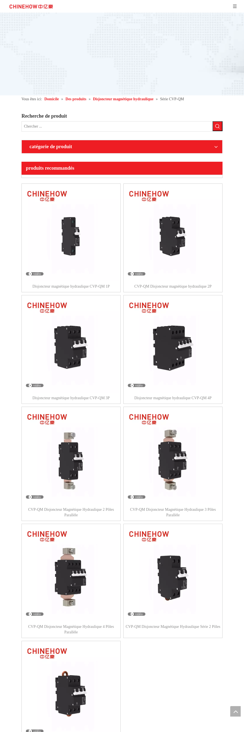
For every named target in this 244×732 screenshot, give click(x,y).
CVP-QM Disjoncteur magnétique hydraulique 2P (173, 286)
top (235, 711)
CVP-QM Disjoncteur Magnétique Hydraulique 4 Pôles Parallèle (71, 629)
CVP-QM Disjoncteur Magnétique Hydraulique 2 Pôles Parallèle (71, 512)
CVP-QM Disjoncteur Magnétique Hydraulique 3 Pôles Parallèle (173, 512)
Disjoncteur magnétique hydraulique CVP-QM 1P (71, 286)
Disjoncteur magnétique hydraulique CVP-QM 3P (71, 398)
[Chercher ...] (117, 126)
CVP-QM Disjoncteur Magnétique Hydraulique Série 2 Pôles (173, 627)
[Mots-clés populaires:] (218, 126)
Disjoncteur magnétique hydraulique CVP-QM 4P (173, 398)
